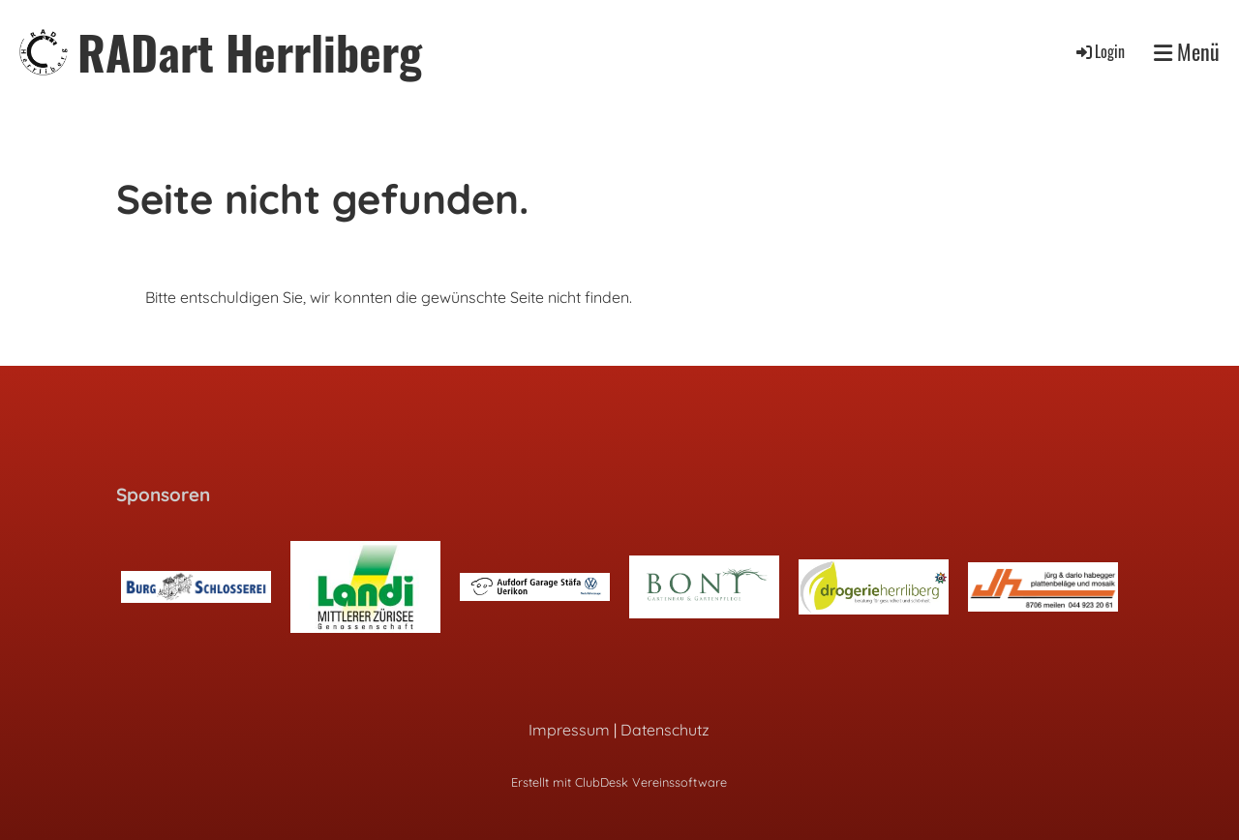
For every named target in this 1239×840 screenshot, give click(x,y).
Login (1099, 51)
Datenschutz (665, 729)
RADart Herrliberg (249, 51)
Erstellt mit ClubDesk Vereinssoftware (619, 782)
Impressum (569, 729)
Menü (1187, 52)
